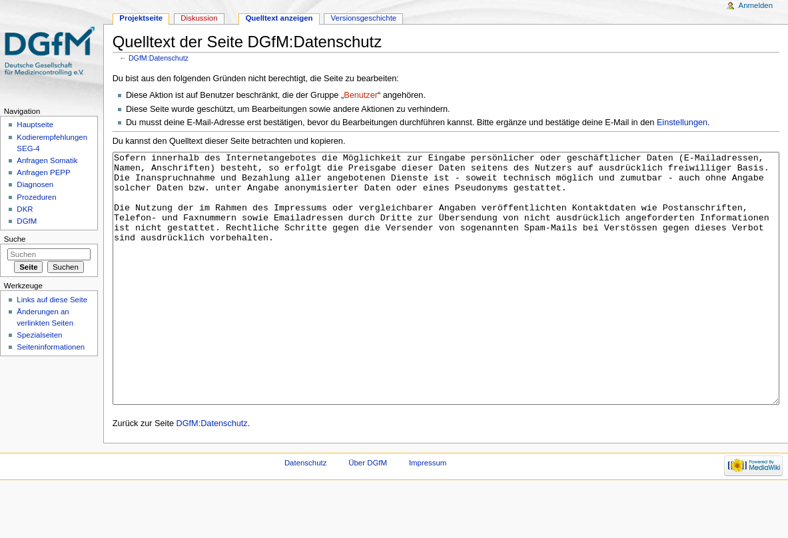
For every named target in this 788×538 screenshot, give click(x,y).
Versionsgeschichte (364, 18)
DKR (25, 209)
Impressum (428, 513)
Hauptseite (35, 125)
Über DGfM (367, 513)
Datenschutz (305, 513)
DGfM (27, 221)
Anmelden (756, 5)
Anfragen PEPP (43, 172)
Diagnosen (35, 184)
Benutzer (361, 95)
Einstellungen (682, 122)
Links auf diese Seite (52, 300)
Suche (15, 239)
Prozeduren (36, 197)
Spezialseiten (39, 335)
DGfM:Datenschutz (159, 58)
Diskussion (199, 18)
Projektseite (141, 18)
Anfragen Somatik (47, 160)
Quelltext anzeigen (278, 18)
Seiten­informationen (51, 347)
